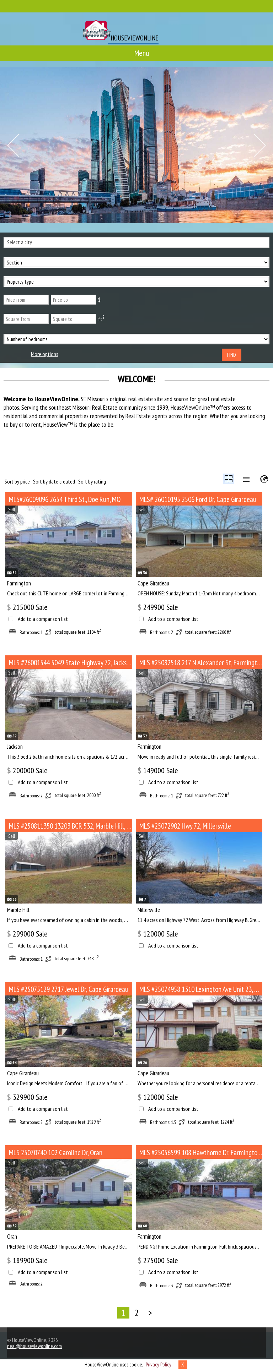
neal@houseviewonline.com (34, 1346)
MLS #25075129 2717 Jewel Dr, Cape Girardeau (68, 989)
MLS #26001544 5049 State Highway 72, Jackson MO (70, 662)
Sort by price (17, 481)
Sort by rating (92, 481)
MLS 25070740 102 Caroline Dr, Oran (55, 1152)
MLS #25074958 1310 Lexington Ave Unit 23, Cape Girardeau (201, 989)
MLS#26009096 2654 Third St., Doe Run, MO (65, 499)
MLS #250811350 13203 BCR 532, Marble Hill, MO (70, 826)
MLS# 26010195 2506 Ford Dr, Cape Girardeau (197, 499)
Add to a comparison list (43, 619)
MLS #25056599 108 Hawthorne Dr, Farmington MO (201, 1152)
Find (231, 354)
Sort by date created (54, 481)
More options (44, 354)
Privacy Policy (158, 1364)
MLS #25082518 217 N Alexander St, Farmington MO (201, 662)
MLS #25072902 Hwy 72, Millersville (185, 826)
